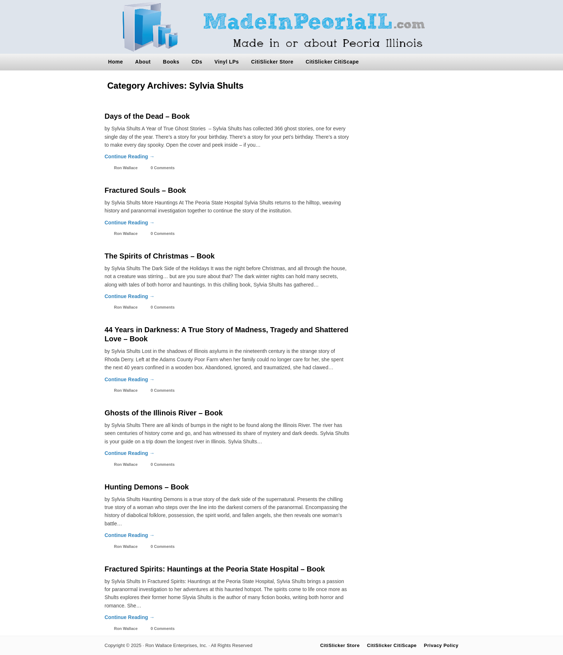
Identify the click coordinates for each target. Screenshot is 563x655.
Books (171, 62)
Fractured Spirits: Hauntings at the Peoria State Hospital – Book (215, 569)
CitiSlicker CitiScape (332, 62)
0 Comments (163, 168)
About (143, 62)
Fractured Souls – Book (145, 190)
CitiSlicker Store (272, 62)
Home (115, 62)
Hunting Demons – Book (147, 487)
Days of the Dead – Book (147, 116)
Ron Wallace (126, 168)
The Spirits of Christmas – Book (160, 256)
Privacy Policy (441, 645)
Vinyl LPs (227, 62)
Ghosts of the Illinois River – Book (164, 413)
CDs (197, 62)
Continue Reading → (130, 156)
